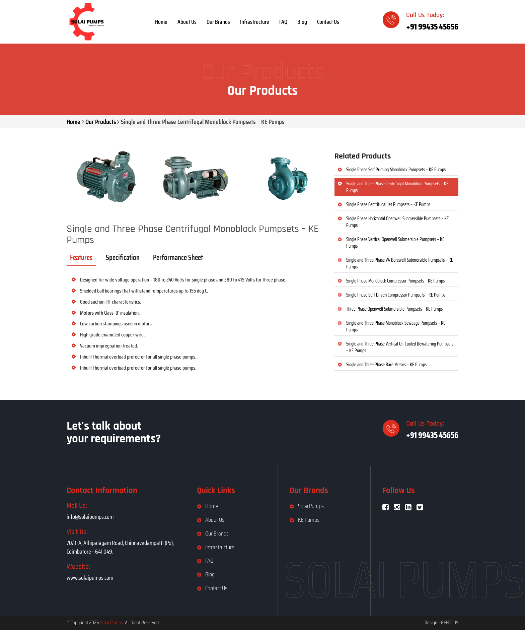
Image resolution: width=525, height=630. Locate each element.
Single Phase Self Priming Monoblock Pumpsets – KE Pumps (396, 169)
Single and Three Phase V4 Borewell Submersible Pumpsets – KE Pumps (399, 263)
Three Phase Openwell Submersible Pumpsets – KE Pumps (394, 309)
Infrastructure (254, 21)
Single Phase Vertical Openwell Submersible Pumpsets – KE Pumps (395, 242)
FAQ (283, 21)
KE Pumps (308, 519)
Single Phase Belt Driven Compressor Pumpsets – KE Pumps (395, 295)
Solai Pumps (311, 506)
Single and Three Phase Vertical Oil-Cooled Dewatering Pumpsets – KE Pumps (399, 347)
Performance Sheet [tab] (178, 257)
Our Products (100, 121)
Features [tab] (81, 257)
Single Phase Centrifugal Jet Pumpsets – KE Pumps (388, 204)
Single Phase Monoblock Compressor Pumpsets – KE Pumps (395, 280)
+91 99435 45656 (432, 26)
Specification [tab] (123, 257)
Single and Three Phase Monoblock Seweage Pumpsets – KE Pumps (395, 326)
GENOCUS (449, 622)
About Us (187, 21)
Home (161, 21)
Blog (302, 21)
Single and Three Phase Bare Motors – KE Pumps (386, 364)
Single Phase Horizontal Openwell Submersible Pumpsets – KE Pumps (397, 222)
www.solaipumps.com (90, 577)
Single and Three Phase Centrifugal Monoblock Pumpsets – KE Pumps (397, 187)
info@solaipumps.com (90, 516)
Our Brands (218, 21)
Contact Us (328, 21)
